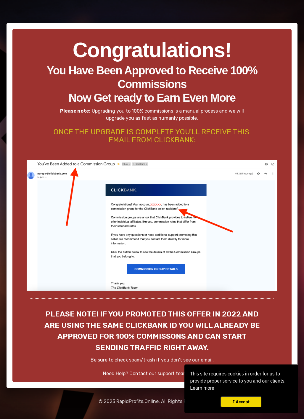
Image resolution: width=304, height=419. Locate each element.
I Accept (241, 401)
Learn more (202, 388)
